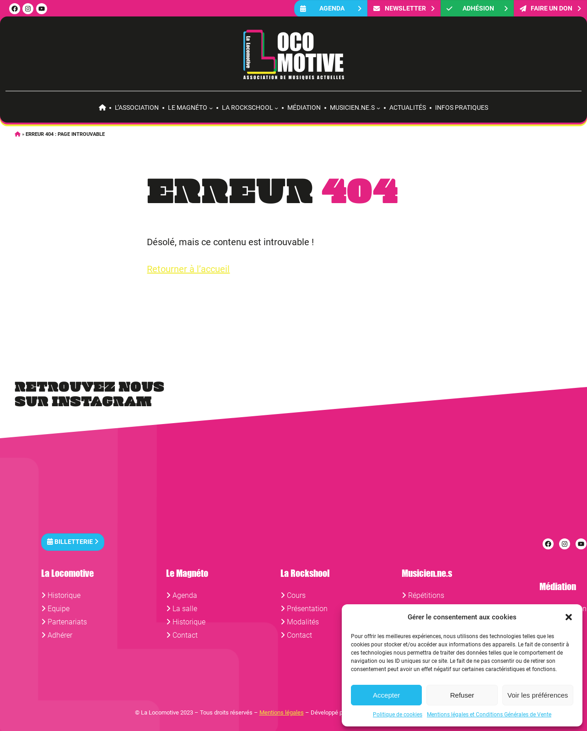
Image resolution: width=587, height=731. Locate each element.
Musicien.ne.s (352, 107)
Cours (296, 595)
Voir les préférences (537, 695)
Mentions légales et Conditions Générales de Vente (489, 714)
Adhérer (60, 635)
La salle (184, 608)
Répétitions (426, 595)
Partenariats (67, 622)
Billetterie (72, 542)
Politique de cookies (397, 714)
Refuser (462, 695)
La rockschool (247, 107)
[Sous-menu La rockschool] (276, 108)
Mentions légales (281, 712)
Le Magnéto (187, 107)
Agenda (330, 8)
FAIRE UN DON (550, 8)
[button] (568, 617)
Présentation (307, 608)
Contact (185, 635)
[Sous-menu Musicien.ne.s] (378, 108)
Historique (64, 595)
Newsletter (404, 8)
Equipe (59, 608)
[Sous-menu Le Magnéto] (211, 108)
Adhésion (477, 8)
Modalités (303, 622)
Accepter (386, 695)
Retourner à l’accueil (188, 268)
